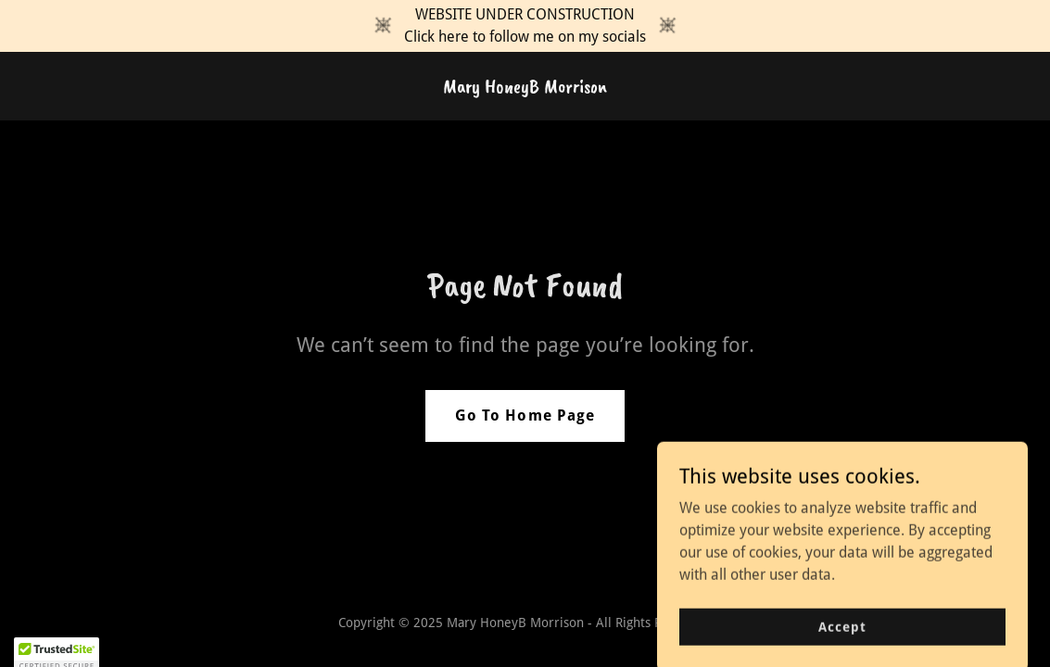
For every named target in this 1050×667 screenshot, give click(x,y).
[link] (525, 87)
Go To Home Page (524, 415)
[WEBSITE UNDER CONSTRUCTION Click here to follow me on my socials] (525, 26)
